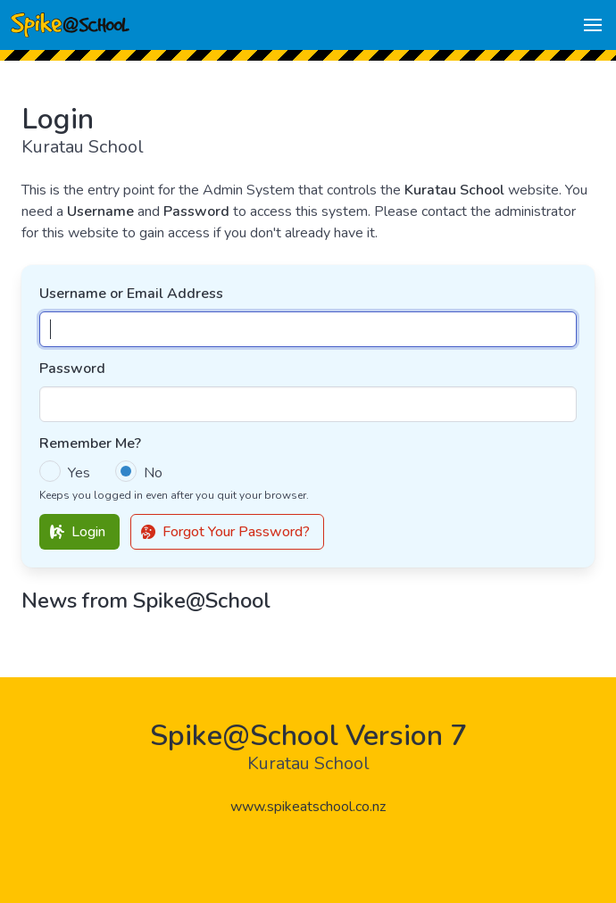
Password (72, 368)
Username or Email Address (131, 293)
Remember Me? (90, 443)
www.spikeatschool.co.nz (308, 806)
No (153, 473)
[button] (593, 25)
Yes (79, 473)
